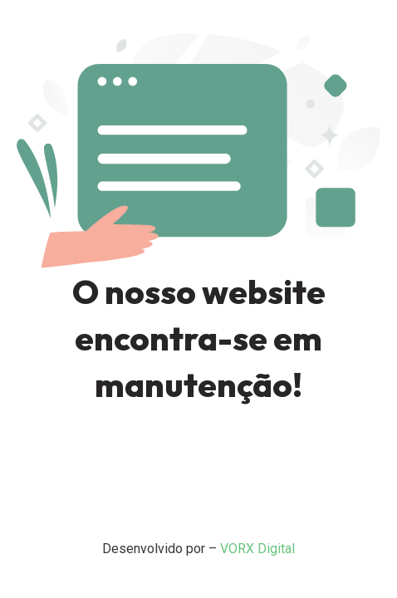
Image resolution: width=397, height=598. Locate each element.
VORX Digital (257, 548)
